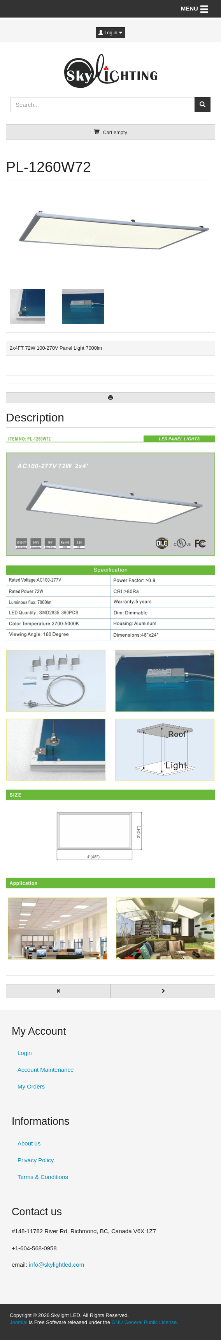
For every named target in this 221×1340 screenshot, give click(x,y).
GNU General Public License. (145, 1322)
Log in (110, 32)
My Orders (31, 1086)
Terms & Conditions (43, 1177)
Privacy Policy (36, 1160)
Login (25, 1053)
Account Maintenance (46, 1069)
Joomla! (19, 1322)
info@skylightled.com (56, 1264)
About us (29, 1143)
